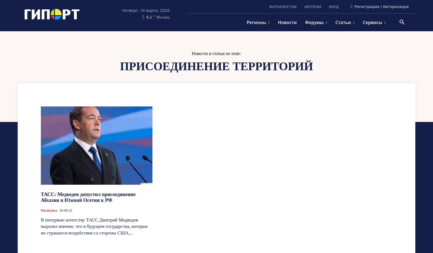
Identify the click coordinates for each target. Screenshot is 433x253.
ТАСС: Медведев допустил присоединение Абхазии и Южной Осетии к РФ (88, 197)
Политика (49, 210)
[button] (402, 22)
